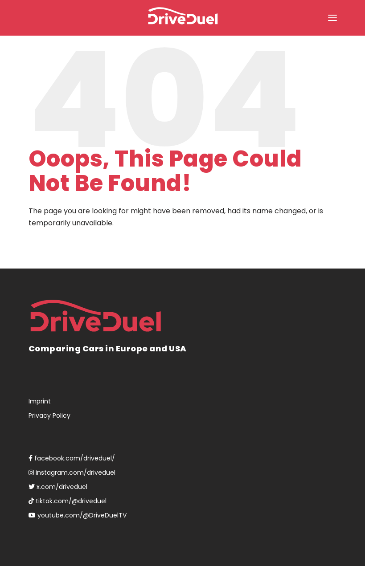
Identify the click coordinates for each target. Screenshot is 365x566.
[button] (332, 18)
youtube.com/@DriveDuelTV (78, 515)
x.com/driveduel (58, 486)
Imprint (40, 401)
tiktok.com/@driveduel (68, 501)
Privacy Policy (49, 415)
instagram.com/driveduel (72, 472)
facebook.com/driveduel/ (72, 458)
